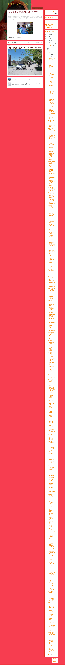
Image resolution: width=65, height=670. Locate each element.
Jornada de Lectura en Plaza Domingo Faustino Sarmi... (51, 168)
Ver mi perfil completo (51, 27)
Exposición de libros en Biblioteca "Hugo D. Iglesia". (51, 524)
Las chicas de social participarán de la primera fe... (51, 328)
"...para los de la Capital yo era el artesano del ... (51, 531)
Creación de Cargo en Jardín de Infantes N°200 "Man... (51, 156)
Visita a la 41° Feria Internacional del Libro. (51, 557)
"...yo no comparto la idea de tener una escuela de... (51, 73)
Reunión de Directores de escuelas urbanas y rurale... (51, 482)
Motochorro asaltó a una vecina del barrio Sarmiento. (51, 564)
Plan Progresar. (51, 280)
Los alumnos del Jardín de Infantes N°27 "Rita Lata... (51, 183)
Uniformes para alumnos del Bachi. (51, 130)
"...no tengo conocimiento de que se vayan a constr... (51, 80)
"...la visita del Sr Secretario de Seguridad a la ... (51, 551)
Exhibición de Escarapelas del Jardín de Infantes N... (51, 284)
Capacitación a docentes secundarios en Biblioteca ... (51, 251)
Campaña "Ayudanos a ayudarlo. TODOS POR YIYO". (51, 136)
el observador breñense (20, 4)
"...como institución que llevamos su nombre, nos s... (51, 489)
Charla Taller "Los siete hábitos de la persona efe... (51, 635)
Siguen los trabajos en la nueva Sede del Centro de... (51, 468)
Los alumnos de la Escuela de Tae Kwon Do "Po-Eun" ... (51, 245)
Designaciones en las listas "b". (51, 495)
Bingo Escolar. (14, 82)
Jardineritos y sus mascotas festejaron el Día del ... (51, 649)
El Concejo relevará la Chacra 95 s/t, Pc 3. (51, 402)
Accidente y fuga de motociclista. (51, 593)
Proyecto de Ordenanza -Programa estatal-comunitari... (51, 396)
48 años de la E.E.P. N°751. (51, 442)
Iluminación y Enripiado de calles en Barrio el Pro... (51, 628)
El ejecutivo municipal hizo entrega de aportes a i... (51, 321)
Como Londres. (50, 277)
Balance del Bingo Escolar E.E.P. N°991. (51, 587)
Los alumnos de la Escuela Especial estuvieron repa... (51, 258)
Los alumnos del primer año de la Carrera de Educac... (51, 370)
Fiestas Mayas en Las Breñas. (51, 162)
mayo (49, 56)
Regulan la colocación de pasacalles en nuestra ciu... (51, 613)
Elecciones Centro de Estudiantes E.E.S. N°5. (51, 421)
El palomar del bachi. (50, 568)
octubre (50, 45)
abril (49, 654)
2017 (48, 38)
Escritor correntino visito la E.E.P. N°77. (51, 86)
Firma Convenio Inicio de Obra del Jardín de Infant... (51, 409)
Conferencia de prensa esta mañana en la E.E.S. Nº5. (51, 238)
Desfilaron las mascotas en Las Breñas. (51, 315)
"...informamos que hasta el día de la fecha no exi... (51, 291)
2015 (48, 42)
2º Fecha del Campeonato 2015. (51, 232)
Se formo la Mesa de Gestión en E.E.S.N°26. (51, 446)
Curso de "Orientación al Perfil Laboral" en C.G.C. (51, 621)
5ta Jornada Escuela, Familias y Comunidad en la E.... (51, 214)
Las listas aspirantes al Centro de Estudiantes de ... (51, 227)
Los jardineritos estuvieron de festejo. (51, 98)
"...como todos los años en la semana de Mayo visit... (51, 220)
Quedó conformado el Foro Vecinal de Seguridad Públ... (51, 605)
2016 (48, 40)
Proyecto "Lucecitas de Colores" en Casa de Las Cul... (51, 310)
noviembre (51, 43)
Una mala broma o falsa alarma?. (50, 296)
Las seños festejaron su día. (51, 103)
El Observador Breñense (49, 25)
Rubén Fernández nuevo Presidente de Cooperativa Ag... (51, 429)
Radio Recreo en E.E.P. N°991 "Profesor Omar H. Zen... (51, 335)
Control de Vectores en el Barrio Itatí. (51, 358)
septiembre (51, 47)
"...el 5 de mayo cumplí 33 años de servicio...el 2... (51, 143)
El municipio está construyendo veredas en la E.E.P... (51, 475)
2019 (48, 34)
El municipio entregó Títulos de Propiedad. (51, 364)
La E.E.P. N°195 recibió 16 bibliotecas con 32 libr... (51, 60)
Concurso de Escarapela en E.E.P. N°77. (51, 416)
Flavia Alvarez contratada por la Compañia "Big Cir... (51, 509)
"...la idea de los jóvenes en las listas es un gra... (51, 598)
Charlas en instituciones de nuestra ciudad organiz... (51, 265)
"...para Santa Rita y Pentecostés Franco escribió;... (51, 66)
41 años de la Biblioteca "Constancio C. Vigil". (51, 389)
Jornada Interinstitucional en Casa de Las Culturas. (51, 303)
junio (49, 54)
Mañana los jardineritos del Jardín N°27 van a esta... (51, 573)
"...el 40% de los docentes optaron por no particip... (51, 201)
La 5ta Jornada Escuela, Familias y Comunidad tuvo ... (51, 176)
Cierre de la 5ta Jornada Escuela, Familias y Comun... (51, 195)
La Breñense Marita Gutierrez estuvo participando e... (51, 516)
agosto (50, 50)
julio (49, 52)
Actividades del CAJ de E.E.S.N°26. (51, 354)
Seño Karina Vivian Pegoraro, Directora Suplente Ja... (51, 109)
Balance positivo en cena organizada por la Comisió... (51, 581)
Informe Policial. (50, 451)
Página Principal (26, 42)
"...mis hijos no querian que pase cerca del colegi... (51, 208)
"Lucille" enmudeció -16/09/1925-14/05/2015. (51, 342)
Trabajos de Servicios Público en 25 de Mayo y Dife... (51, 462)
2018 (48, 36)
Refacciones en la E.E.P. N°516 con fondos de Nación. (51, 92)
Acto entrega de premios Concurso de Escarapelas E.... (51, 272)
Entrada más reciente (12, 42)
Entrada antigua (39, 42)
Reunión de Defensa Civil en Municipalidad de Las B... (51, 544)
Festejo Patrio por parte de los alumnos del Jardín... (51, 189)
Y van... (9, 45)
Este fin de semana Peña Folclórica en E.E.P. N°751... (51, 501)
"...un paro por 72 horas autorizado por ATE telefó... (51, 116)
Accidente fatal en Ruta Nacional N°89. (51, 455)
